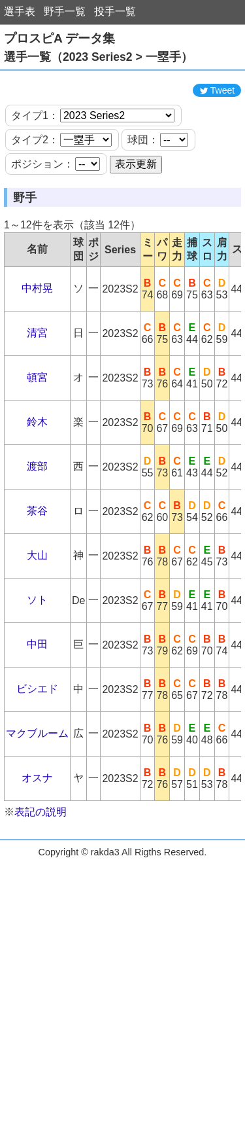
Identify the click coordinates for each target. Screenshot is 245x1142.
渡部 (37, 499)
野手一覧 (65, 11)
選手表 (19, 11)
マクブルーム (37, 766)
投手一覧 (115, 11)
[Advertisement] (123, 93)
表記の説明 (40, 844)
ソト (37, 632)
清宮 (37, 365)
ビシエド (37, 721)
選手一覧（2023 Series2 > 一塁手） (98, 56)
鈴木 (37, 454)
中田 (37, 677)
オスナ (37, 810)
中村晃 (37, 321)
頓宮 (37, 410)
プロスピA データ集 (59, 38)
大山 (37, 588)
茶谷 (37, 543)
